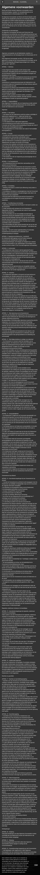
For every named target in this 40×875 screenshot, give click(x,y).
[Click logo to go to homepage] (20, 1)
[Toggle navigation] (37, 1)
